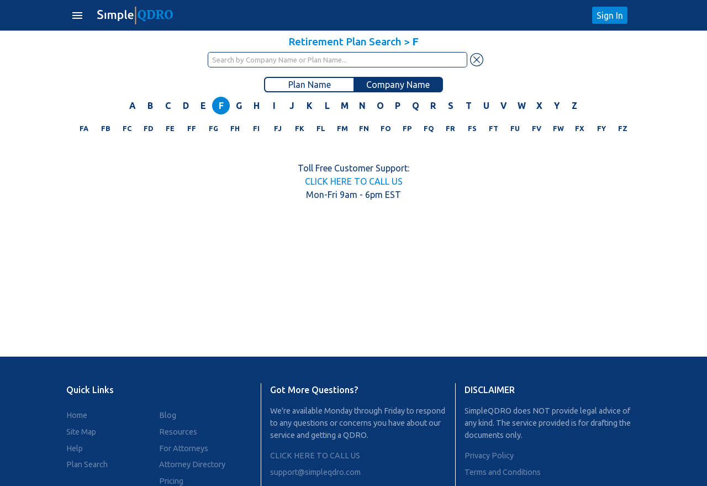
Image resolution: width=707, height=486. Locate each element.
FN (364, 128)
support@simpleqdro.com (315, 472)
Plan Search (87, 464)
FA (84, 128)
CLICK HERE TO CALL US (354, 181)
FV (536, 128)
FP (407, 128)
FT (493, 128)
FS (472, 128)
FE (170, 128)
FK (299, 128)
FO (386, 128)
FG (213, 128)
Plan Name (309, 85)
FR (450, 128)
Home (76, 415)
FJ (278, 128)
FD (149, 128)
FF (191, 128)
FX (579, 128)
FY (601, 128)
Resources (178, 431)
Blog (167, 415)
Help (74, 448)
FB (105, 128)
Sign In (610, 15)
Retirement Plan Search (345, 41)
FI (256, 128)
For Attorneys (183, 448)
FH (235, 128)
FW (558, 128)
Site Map (81, 431)
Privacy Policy (489, 455)
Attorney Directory (192, 464)
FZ (622, 128)
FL (320, 128)
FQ (429, 128)
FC (127, 128)
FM (342, 128)
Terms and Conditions (503, 472)
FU (515, 128)
